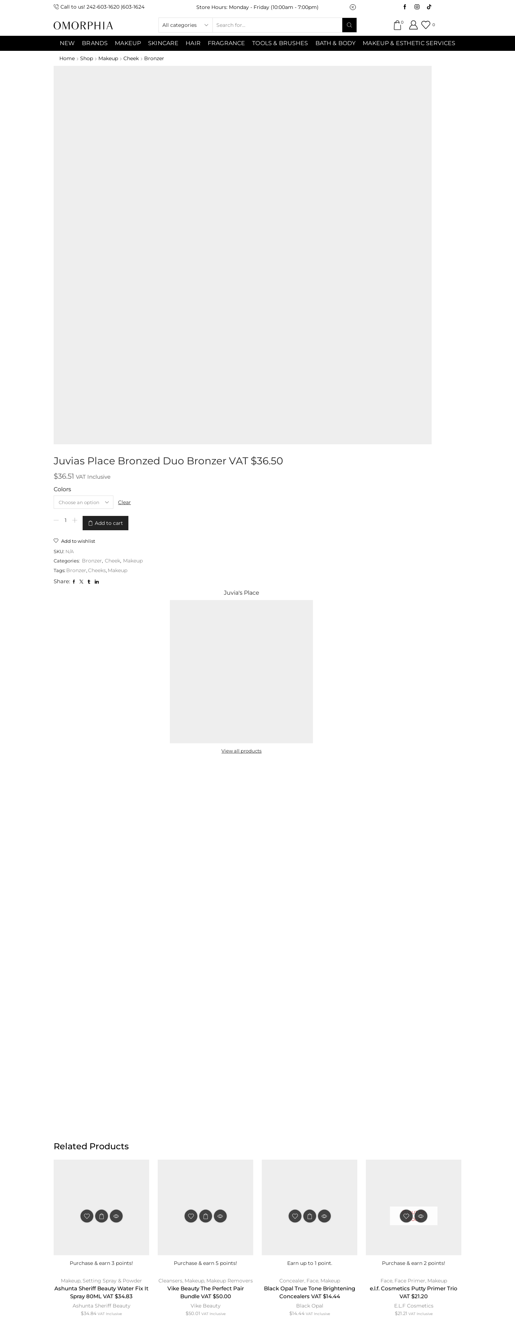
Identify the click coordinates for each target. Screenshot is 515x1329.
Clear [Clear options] (255, 125)
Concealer (291, 714)
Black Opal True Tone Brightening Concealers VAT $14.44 (309, 731)
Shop (87, 58)
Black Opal (309, 749)
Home (67, 58)
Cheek (134, 58)
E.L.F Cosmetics (413, 741)
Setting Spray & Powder (112, 714)
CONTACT (177, 1166)
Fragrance (226, 43)
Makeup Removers (230, 714)
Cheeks (223, 190)
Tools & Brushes (280, 43)
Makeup (110, 58)
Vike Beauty (206, 741)
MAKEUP (128, 43)
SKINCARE (163, 43)
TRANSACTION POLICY (387, 1166)
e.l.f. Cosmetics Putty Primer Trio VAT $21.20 (414, 726)
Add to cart (234, 144)
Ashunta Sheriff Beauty (102, 741)
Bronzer (158, 58)
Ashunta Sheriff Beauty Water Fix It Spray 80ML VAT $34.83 (101, 726)
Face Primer (409, 714)
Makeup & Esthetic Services (409, 43)
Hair (193, 43)
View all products (372, 178)
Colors (188, 112)
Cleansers (170, 714)
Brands (95, 43)
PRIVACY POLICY (314, 1166)
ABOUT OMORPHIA (119, 1166)
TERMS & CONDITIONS (241, 1166)
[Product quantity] (191, 144)
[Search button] (349, 25)
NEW (67, 43)
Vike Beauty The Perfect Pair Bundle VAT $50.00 (205, 726)
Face (312, 714)
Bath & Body (335, 43)
